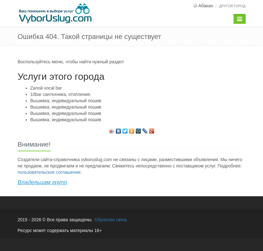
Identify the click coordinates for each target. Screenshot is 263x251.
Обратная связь (111, 219)
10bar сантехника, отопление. (60, 94)
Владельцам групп (42, 182)
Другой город (232, 6)
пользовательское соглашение (49, 172)
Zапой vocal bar (46, 88)
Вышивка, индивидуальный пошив (65, 100)
